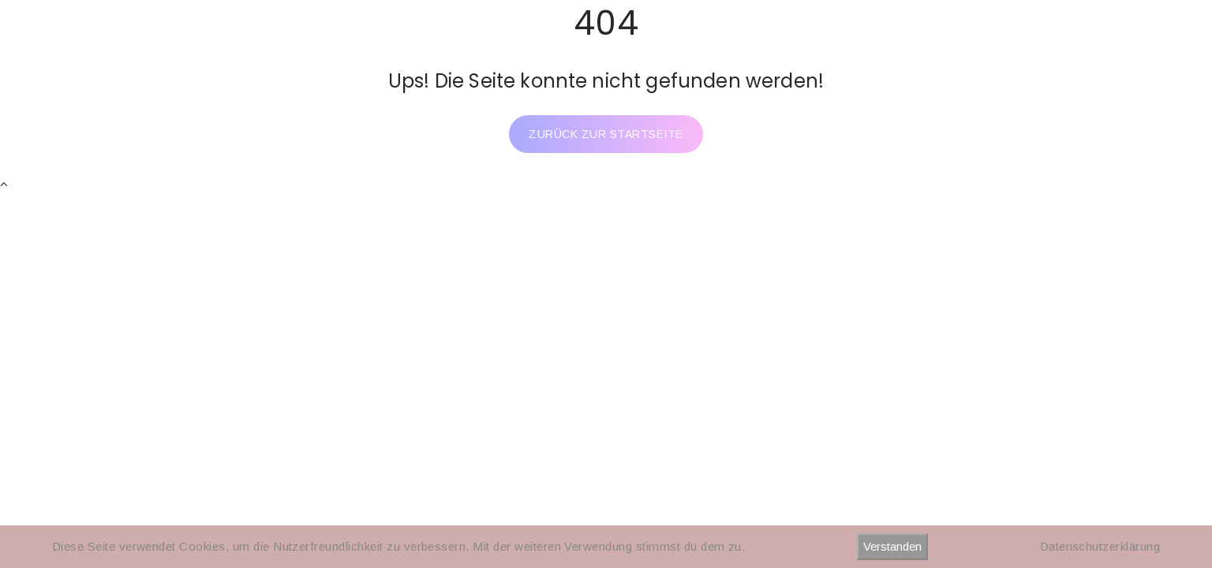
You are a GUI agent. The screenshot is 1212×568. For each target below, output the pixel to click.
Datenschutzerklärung (1100, 546)
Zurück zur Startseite (606, 134)
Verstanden (892, 546)
